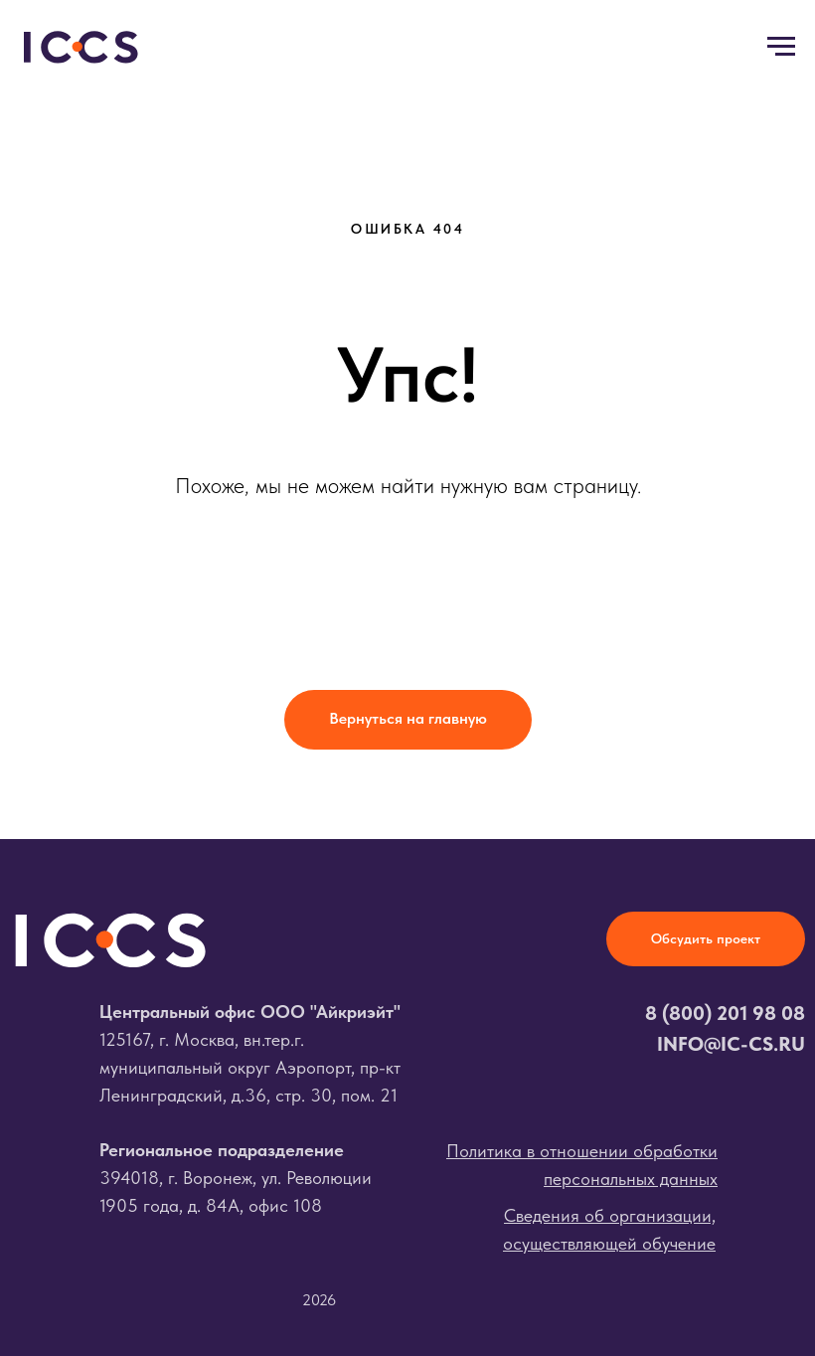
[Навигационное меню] (781, 47)
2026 (319, 1299)
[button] (705, 939)
